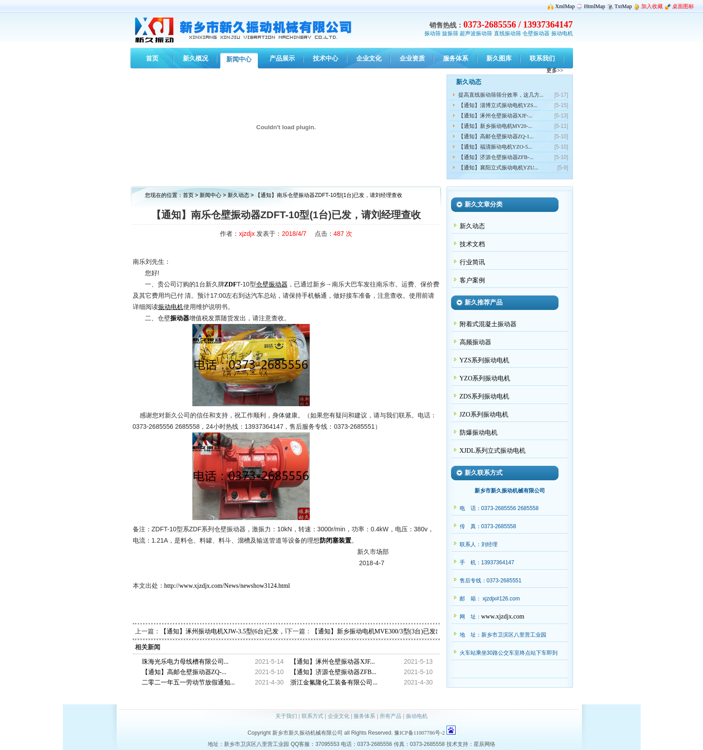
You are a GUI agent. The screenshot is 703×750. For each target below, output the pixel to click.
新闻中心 (210, 195)
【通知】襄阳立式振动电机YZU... (498, 167)
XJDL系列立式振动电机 (493, 450)
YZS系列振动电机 (484, 360)
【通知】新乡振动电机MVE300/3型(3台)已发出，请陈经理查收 (399, 631)
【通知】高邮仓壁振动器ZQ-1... (496, 136)
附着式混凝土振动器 (488, 324)
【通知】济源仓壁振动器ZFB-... (496, 157)
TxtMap (623, 6)
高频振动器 (475, 342)
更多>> (554, 70)
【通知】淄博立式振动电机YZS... (498, 105)
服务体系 (364, 716)
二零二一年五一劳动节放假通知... (188, 682)
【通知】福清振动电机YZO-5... (495, 147)
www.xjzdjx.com (503, 616)
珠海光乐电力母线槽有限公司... (185, 661)
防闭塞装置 (335, 540)
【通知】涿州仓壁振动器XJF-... (495, 115)
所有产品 (390, 716)
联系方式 (312, 716)
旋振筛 (450, 33)
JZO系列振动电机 (484, 414)
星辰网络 (484, 744)
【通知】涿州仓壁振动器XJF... (332, 661)
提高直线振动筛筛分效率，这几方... (501, 95)
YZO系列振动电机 (485, 378)
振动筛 (432, 33)
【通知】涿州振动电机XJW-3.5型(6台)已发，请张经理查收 (241, 631)
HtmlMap (594, 6)
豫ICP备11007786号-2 (419, 733)
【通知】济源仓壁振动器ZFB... (333, 672)
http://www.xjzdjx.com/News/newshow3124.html (227, 585)
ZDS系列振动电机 (484, 396)
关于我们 (286, 716)
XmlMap (565, 6)
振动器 (179, 318)
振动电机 (562, 33)
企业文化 (338, 716)
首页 (188, 195)
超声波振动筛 (476, 33)
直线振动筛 (507, 33)
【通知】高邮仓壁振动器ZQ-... (184, 672)
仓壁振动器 (535, 33)
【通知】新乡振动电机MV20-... (495, 126)
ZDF (230, 284)
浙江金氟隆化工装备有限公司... (333, 682)
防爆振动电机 (479, 432)
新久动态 (239, 195)
